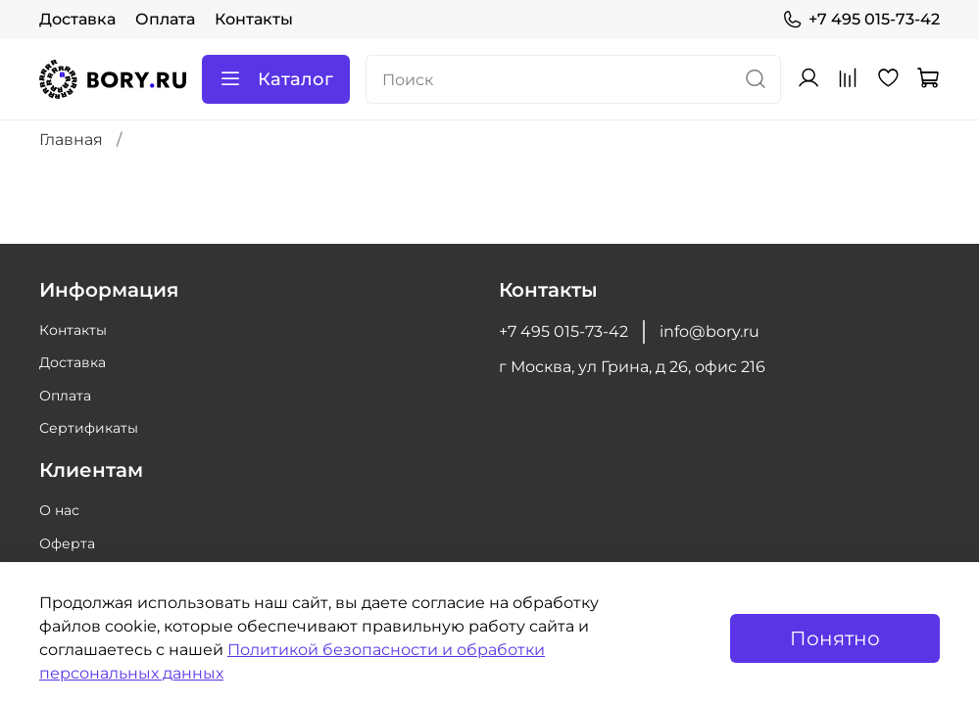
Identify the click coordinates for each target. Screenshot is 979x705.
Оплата (165, 19)
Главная (71, 139)
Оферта (67, 543)
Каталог (276, 79)
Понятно (835, 638)
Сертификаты (88, 428)
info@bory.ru (709, 331)
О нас (59, 510)
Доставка (77, 19)
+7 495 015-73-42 (861, 19)
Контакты (254, 19)
